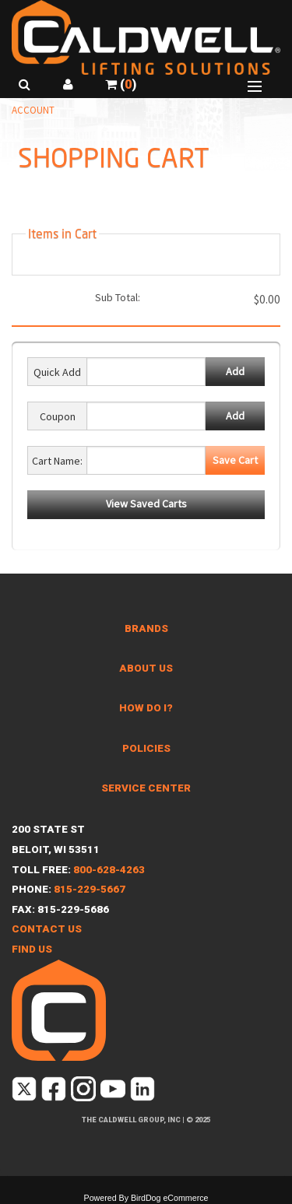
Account (33, 110)
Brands (146, 628)
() (120, 84)
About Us (146, 668)
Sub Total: (117, 297)
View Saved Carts (146, 504)
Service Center (146, 788)
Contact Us (47, 929)
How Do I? (146, 708)
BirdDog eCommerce (170, 1197)
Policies (146, 748)
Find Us (32, 949)
